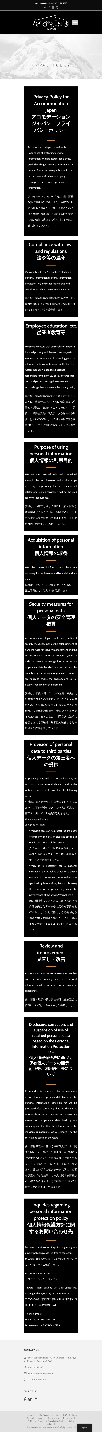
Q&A (65, 1415)
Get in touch (53, 1418)
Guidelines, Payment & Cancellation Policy (46, 1421)
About (41, 1418)
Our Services (44, 1415)
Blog (57, 1415)
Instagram (67, 1418)
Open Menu (75, 22)
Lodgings (31, 1415)
